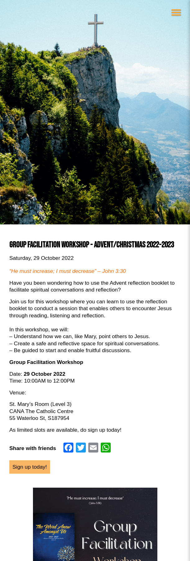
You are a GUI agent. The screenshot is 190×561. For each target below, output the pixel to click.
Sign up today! (29, 467)
